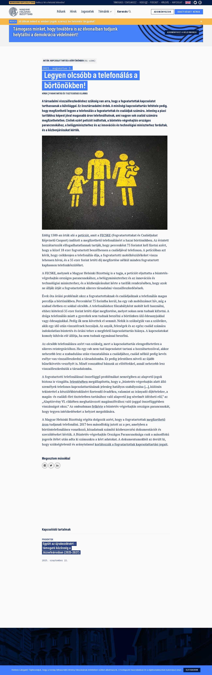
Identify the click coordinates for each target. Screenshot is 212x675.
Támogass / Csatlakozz (125, 2)
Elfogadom (192, 670)
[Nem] (208, 670)
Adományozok (162, 12)
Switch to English (188, 2)
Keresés (122, 11)
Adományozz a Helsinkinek (181, 32)
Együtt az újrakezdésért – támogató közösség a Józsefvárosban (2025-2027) (61, 548)
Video (142, 2)
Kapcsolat (177, 2)
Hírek (73, 12)
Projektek (47, 539)
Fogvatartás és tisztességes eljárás (68, 93)
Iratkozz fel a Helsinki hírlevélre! (50, 2)
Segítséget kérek (189, 12)
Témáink (103, 12)
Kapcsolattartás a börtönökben (72, 61)
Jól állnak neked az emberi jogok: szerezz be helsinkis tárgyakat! (52, 22)
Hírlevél (165, 2)
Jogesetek (87, 12)
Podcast (154, 2)
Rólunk (61, 12)
